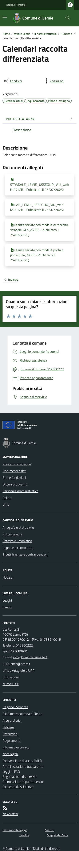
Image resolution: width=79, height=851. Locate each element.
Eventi (7, 607)
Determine (10, 733)
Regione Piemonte (15, 5)
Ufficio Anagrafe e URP (18, 670)
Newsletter (10, 813)
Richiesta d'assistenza (18, 786)
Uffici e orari (11, 677)
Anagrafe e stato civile (18, 527)
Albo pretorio (11, 720)
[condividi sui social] (13, 81)
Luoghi (7, 600)
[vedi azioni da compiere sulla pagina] (53, 81)
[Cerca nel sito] (66, 18)
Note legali (10, 753)
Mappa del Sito (57, 835)
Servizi (49, 830)
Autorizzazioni (12, 534)
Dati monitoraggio (15, 830)
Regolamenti (11, 740)
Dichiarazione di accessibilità (22, 760)
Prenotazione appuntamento (23, 781)
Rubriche (66, 33)
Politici (7, 497)
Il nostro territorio (45, 33)
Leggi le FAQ (11, 771)
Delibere (8, 727)
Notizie (7, 577)
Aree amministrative (17, 464)
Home (6, 33)
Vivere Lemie (22, 33)
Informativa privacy (16, 747)
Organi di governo (15, 484)
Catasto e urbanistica (17, 540)
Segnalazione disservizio (19, 776)
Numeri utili (11, 683)
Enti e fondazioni (14, 477)
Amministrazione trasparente (23, 766)
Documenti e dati (14, 470)
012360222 (24, 645)
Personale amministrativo (20, 490)
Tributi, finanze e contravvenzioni (25, 554)
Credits (24, 835)
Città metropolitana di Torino (22, 713)
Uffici (6, 504)
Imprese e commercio (17, 547)
